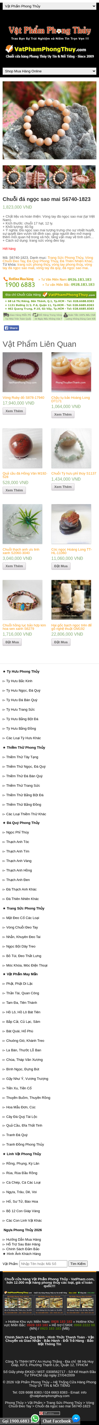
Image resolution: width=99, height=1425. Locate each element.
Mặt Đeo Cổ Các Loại (22, 918)
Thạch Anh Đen (18, 880)
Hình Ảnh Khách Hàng (24, 1254)
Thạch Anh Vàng (18, 861)
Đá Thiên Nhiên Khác (76, 261)
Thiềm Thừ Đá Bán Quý (24, 776)
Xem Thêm (14, 411)
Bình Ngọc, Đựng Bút (22, 1069)
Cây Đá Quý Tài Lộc (21, 1117)
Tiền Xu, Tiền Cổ (19, 1088)
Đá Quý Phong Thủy (42, 261)
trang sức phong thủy (33, 264)
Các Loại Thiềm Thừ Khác (26, 814)
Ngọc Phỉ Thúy (17, 832)
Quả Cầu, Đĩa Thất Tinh (24, 1125)
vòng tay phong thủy (67, 264)
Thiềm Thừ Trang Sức (23, 786)
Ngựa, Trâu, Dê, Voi (21, 1192)
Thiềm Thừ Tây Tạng (22, 757)
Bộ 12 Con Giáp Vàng (23, 1211)
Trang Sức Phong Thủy (65, 258)
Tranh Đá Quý (16, 1135)
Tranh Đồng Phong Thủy (25, 1144)
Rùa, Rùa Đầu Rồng (21, 1173)
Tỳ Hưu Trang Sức (20, 709)
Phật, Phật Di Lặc (19, 984)
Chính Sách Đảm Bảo (22, 1249)
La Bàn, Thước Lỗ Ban (23, 1050)
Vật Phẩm (35, 1403)
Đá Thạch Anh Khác (21, 889)
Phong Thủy (14, 1403)
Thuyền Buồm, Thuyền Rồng (28, 1098)
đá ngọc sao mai (75, 268)
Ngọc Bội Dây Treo (21, 946)
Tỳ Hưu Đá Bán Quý (21, 700)
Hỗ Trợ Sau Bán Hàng (23, 1244)
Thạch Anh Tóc (17, 842)
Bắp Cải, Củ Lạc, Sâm (23, 1022)
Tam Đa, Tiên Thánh (21, 1003)
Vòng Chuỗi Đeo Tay (22, 927)
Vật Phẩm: (10, 1264)
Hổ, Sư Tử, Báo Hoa (22, 1201)
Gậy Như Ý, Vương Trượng (27, 1079)
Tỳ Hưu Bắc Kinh (19, 681)
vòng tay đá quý (48, 268)
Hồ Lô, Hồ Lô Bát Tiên (23, 1012)
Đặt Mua (61, 566)
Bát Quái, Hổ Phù (19, 1031)
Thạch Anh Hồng (19, 870)
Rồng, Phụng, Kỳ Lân (22, 1163)
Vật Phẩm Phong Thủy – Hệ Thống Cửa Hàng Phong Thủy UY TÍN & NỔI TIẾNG (55, 1384)
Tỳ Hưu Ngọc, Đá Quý (23, 690)
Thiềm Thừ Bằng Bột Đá (24, 795)
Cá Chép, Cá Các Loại (23, 1182)
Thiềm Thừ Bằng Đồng (23, 805)
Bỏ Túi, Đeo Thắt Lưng (23, 956)
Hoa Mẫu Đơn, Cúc (21, 1107)
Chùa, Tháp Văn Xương (24, 1060)
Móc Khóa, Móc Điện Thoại (27, 965)
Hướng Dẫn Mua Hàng (23, 1239)
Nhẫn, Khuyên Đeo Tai (23, 937)
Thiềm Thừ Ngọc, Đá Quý (25, 766)
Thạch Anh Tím (17, 851)
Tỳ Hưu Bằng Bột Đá (22, 719)
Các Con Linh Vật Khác (24, 1220)
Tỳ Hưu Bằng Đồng (21, 728)
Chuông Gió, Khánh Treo (25, 1041)
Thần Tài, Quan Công (22, 993)
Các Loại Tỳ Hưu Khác (23, 738)
